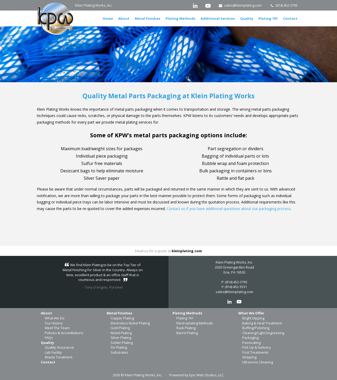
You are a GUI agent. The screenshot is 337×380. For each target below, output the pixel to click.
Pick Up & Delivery (256, 347)
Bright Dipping (253, 318)
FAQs (49, 337)
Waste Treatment (58, 357)
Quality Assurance (59, 347)
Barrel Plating (187, 332)
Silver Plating (121, 337)
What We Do (55, 318)
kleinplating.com (187, 251)
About (124, 18)
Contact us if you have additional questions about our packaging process (229, 208)
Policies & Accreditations (64, 332)
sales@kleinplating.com (240, 5)
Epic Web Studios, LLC (206, 375)
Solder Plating (122, 342)
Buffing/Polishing (255, 327)
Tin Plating (119, 347)
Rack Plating (186, 327)
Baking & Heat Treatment (262, 323)
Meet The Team (57, 327)
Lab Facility (53, 352)
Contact (290, 18)
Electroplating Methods (194, 323)
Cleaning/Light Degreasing (263, 332)
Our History (54, 323)
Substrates (119, 352)
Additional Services (218, 18)
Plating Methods (180, 18)
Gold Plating (120, 327)
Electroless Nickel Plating (130, 323)
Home (108, 18)
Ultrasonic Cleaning (257, 362)
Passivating (251, 342)
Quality (246, 18)
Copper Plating (122, 318)
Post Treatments (255, 352)
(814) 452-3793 (284, 5)
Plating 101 (268, 18)
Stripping (249, 357)
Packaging (250, 337)
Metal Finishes (147, 18)
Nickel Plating (121, 332)
